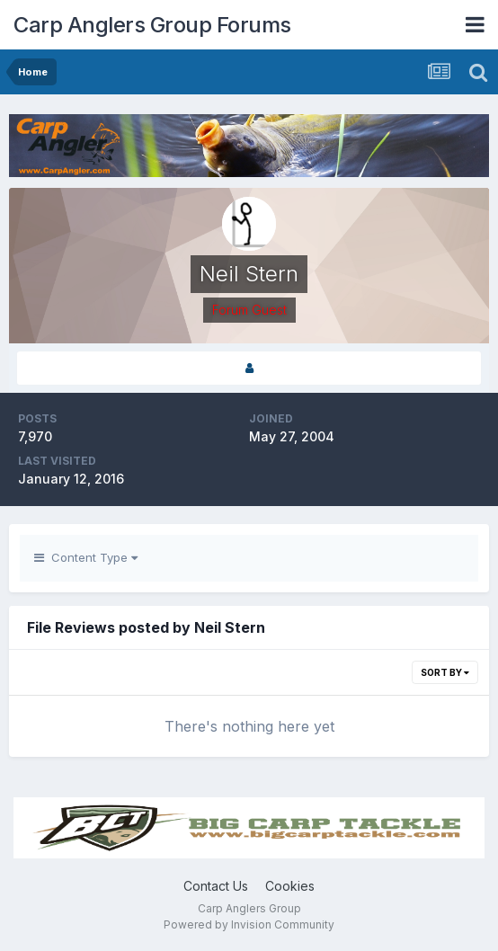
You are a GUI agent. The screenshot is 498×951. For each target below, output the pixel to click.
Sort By (445, 672)
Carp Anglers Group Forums (152, 25)
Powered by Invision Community (249, 924)
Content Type (86, 557)
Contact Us (215, 885)
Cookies (290, 885)
